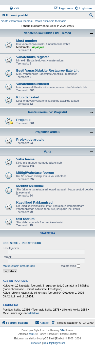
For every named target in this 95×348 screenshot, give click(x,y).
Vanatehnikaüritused (32, 84)
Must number (26, 40)
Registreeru (31, 243)
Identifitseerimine (30, 186)
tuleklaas (33, 313)
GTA (62, 330)
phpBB (32, 334)
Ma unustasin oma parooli (19, 265)
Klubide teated (27, 97)
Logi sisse (10, 243)
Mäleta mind (70, 266)
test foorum (25, 219)
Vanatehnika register (32, 57)
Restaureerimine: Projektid (47, 112)
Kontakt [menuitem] (42, 322)
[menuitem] (14, 8)
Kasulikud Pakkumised (34, 202)
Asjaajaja (38, 47)
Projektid (23, 120)
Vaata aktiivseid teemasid (50, 21)
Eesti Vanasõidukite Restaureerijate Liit (47, 70)
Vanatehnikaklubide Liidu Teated (47, 33)
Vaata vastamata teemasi (16, 21)
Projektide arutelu (47, 132)
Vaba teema (25, 159)
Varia (47, 152)
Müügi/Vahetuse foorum (35, 173)
